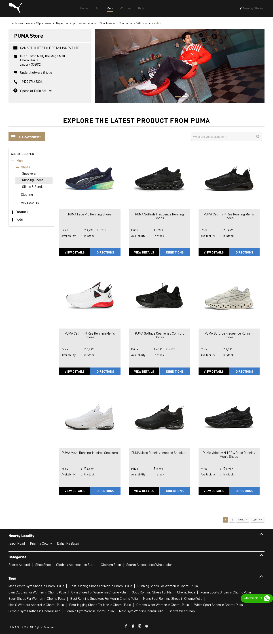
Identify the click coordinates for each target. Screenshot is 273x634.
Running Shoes (33, 180)
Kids (20, 219)
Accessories (30, 202)
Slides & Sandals (34, 187)
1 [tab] (176, 97)
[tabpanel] (180, 66)
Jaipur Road (16, 543)
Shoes (25, 167)
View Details (75, 252)
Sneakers (29, 173)
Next (241, 519)
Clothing (27, 194)
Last (255, 519)
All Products (145, 23)
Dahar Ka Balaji (68, 543)
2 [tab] (183, 97)
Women (22, 211)
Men (20, 161)
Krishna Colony (41, 543)
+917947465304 (31, 82)
